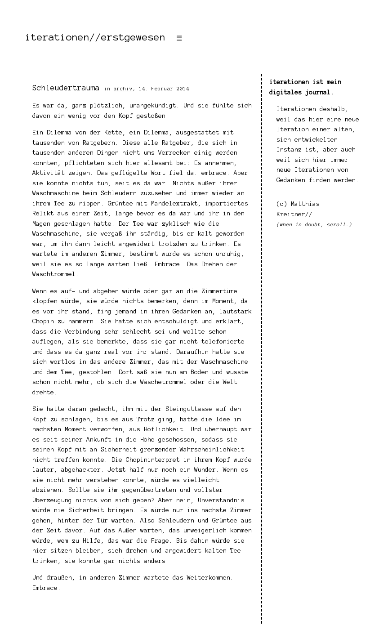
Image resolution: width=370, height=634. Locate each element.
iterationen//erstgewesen (95, 36)
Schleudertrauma (66, 88)
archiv (123, 88)
